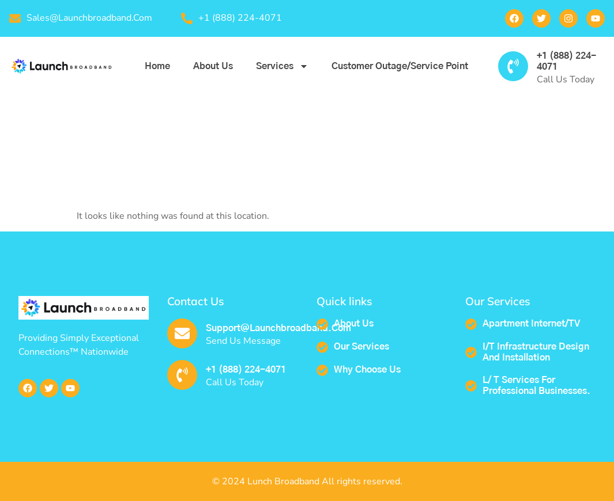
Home (157, 66)
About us (213, 66)
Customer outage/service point (400, 66)
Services (282, 66)
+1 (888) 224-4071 (246, 369)
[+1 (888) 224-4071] (513, 66)
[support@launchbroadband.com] (182, 333)
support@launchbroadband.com (278, 328)
